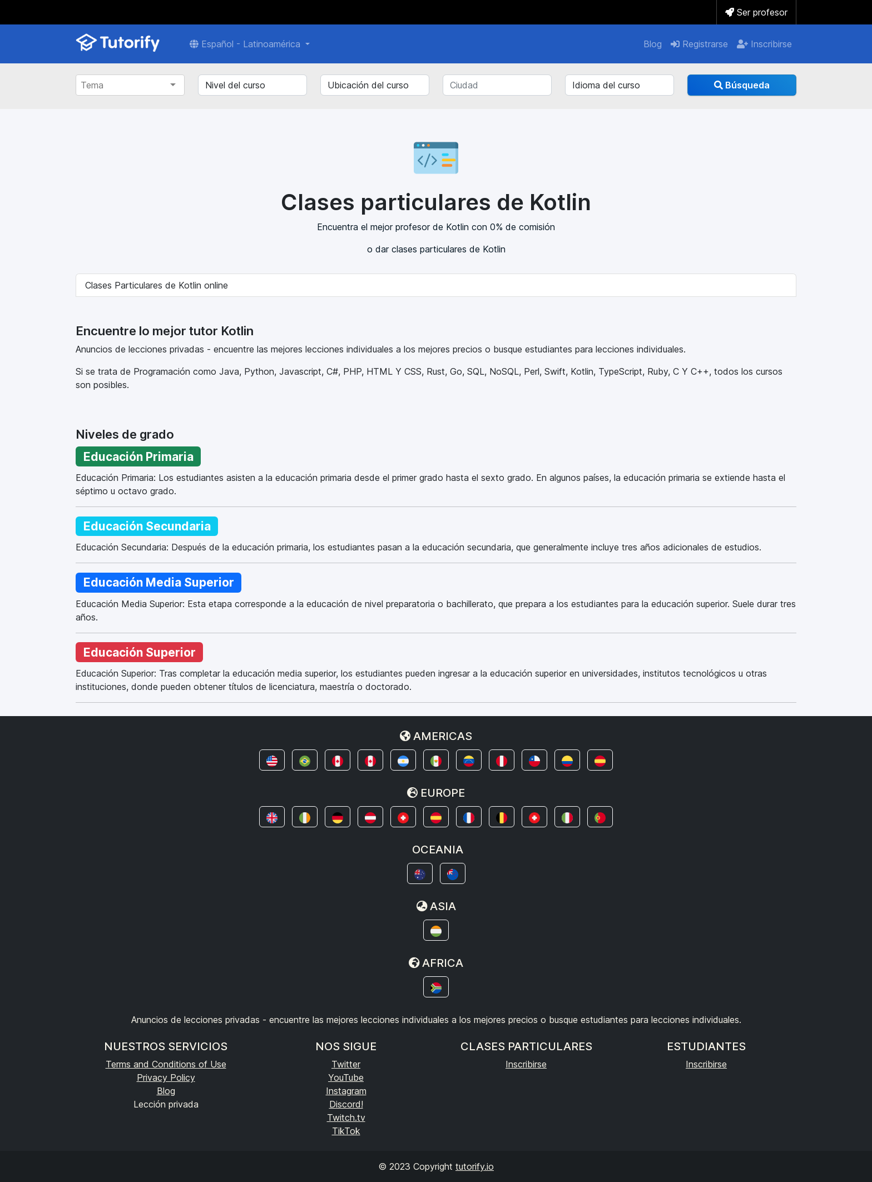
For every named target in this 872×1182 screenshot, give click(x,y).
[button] (272, 760)
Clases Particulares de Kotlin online (156, 285)
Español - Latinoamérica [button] (246, 43)
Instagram (346, 1090)
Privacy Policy (166, 1077)
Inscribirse (764, 43)
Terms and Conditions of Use (166, 1064)
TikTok (346, 1130)
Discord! (346, 1104)
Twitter (345, 1064)
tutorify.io (474, 1166)
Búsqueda (742, 85)
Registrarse (699, 43)
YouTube (346, 1077)
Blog (652, 43)
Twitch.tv (346, 1117)
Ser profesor (756, 12)
